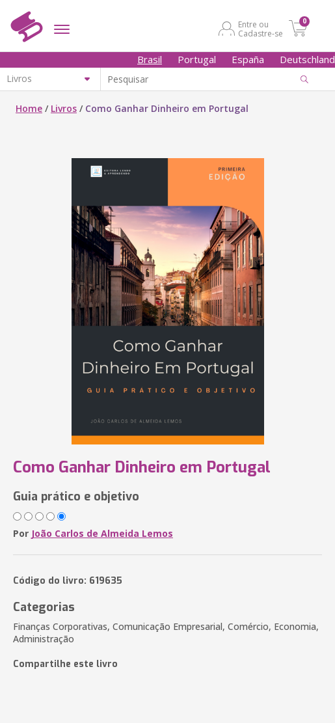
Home (29, 108)
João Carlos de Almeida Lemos (102, 533)
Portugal (197, 59)
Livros (64, 108)
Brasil (149, 59)
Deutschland (307, 59)
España (248, 59)
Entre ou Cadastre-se (260, 28)
